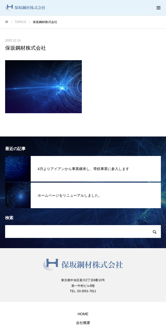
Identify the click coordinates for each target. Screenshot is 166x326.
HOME (83, 314)
